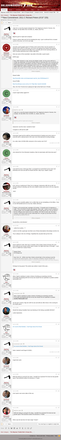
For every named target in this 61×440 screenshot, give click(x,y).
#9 (58, 199)
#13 (58, 290)
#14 (58, 307)
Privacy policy (50, 435)
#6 (58, 149)
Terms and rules (41, 435)
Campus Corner (39, 12)
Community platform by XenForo (30, 438)
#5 (58, 133)
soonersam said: (18, 293)
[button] (11, 9)
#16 (58, 341)
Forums (4, 9)
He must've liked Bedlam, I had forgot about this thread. (27, 326)
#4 (58, 107)
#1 (58, 25)
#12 (58, 273)
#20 (58, 407)
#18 (58, 374)
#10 (58, 225)
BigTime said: (17, 110)
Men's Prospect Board (27, 12)
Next (9, 22)
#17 (58, 357)
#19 (58, 391)
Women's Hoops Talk (49, 12)
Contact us (32, 435)
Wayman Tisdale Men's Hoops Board (10, 12)
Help (56, 435)
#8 (58, 183)
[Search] (58, 9)
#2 (58, 44)
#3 (58, 90)
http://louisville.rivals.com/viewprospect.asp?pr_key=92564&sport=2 (31, 78)
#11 (58, 242)
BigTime (4, 20)
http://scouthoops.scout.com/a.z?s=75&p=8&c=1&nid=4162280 (29, 84)
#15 (58, 324)
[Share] (57, 26)
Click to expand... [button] (36, 71)
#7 (58, 166)
